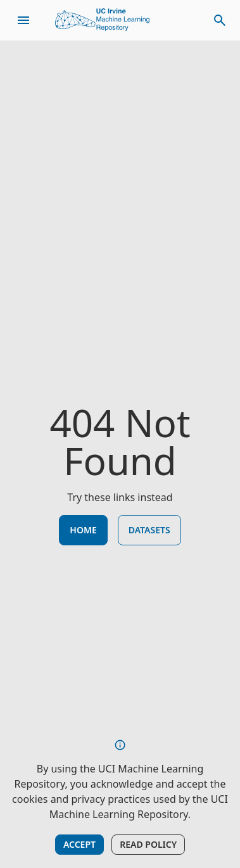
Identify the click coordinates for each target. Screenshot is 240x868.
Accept (79, 844)
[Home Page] (102, 20)
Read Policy (148, 844)
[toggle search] (220, 20)
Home (83, 530)
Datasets (149, 530)
